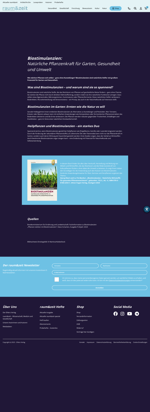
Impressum (90, 342)
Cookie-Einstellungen (140, 342)
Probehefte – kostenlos (48, 328)
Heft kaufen (44, 320)
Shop (78, 312)
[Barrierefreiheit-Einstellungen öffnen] (147, 209)
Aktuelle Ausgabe (46, 312)
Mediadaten (7, 326)
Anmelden (100, 288)
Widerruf (80, 328)
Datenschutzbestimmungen (119, 280)
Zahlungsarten (82, 320)
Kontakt (82, 342)
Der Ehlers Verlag (9, 312)
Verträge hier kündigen (85, 332)
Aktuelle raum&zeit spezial (50, 316)
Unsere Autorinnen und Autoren (15, 322)
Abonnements (45, 324)
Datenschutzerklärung (104, 342)
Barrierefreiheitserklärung (122, 342)
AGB (78, 324)
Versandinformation (84, 316)
